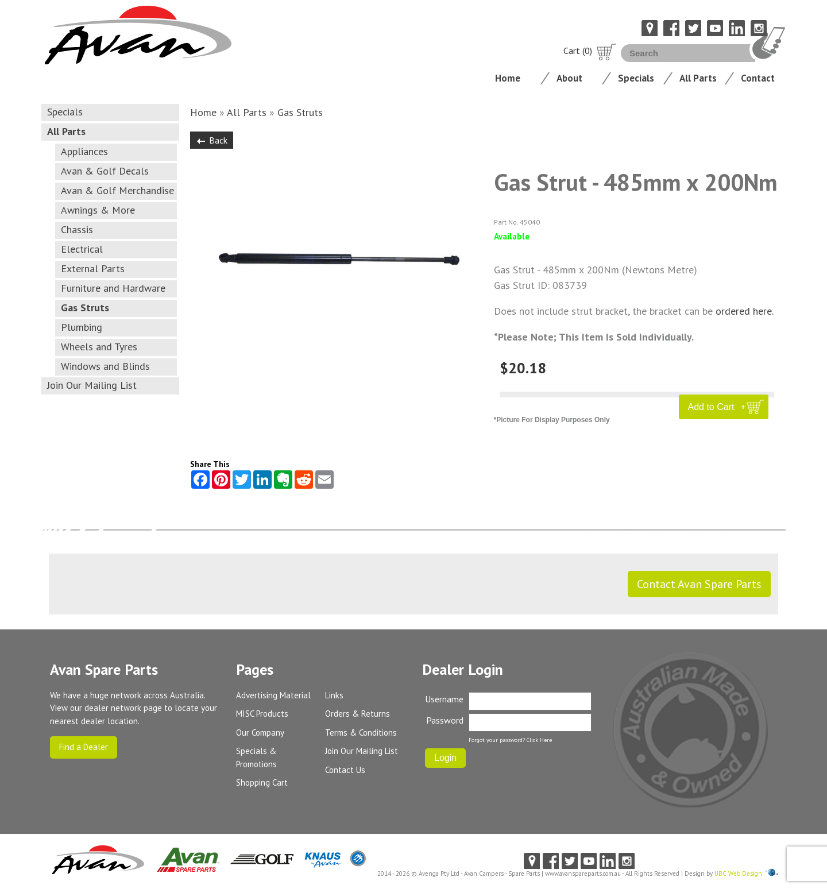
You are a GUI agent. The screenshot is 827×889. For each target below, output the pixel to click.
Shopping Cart (262, 782)
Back (211, 140)
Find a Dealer (83, 746)
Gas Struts (85, 307)
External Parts (93, 268)
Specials (636, 78)
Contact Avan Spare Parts (699, 584)
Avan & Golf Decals (105, 170)
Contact (758, 78)
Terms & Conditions (361, 732)
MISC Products (262, 713)
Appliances (84, 151)
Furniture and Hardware (113, 288)
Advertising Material (273, 695)
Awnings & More (98, 210)
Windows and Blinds (105, 366)
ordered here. (745, 311)
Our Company (260, 732)
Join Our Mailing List (92, 385)
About (569, 78)
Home (507, 78)
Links (334, 695)
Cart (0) (589, 50)
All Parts (698, 78)
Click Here (539, 740)
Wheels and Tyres (99, 346)
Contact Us (345, 769)
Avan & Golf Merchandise (117, 190)
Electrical (82, 249)
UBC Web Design (738, 873)
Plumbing (81, 327)
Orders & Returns (357, 713)
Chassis (77, 229)
